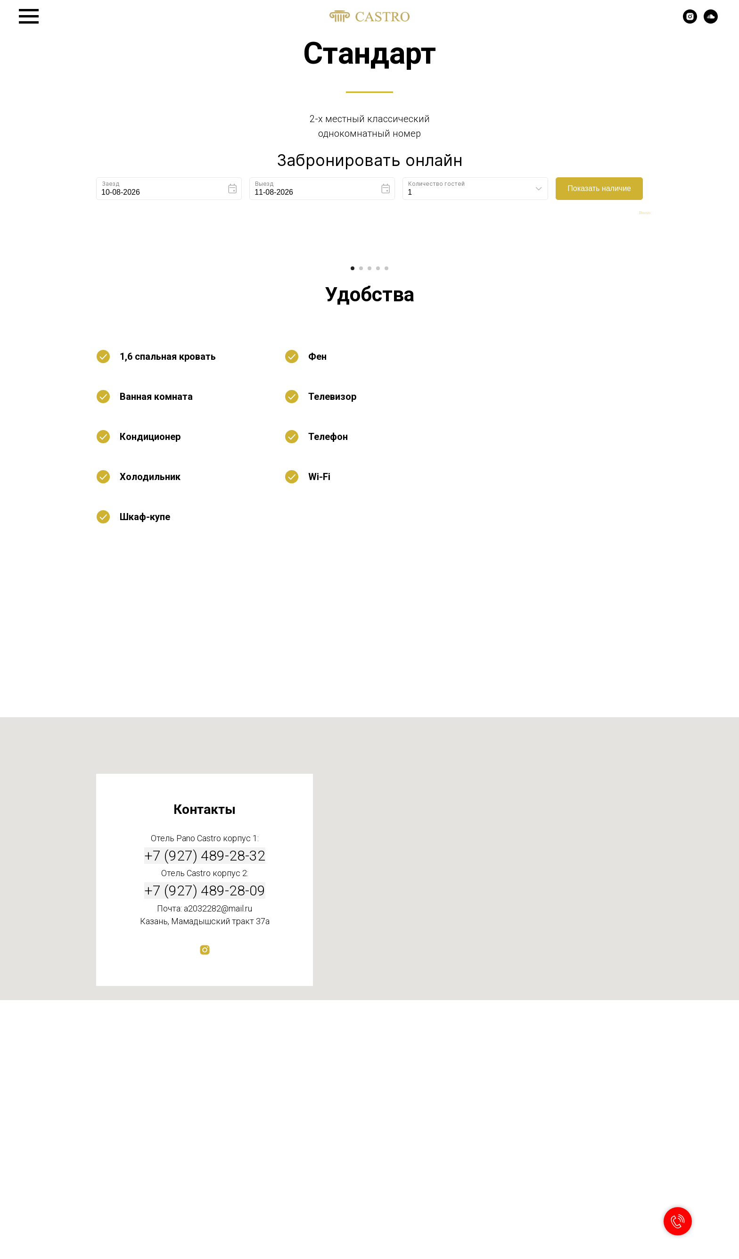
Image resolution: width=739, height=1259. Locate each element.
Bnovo (644, 213)
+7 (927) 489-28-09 (204, 1149)
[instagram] (690, 21)
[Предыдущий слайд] (143, 383)
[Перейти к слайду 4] (378, 528)
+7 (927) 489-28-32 (204, 1114)
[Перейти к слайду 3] (369, 528)
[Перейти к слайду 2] (361, 528)
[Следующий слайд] (595, 383)
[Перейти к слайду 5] (386, 528)
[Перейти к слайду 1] (352, 528)
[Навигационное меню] (29, 16)
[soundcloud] (711, 21)
